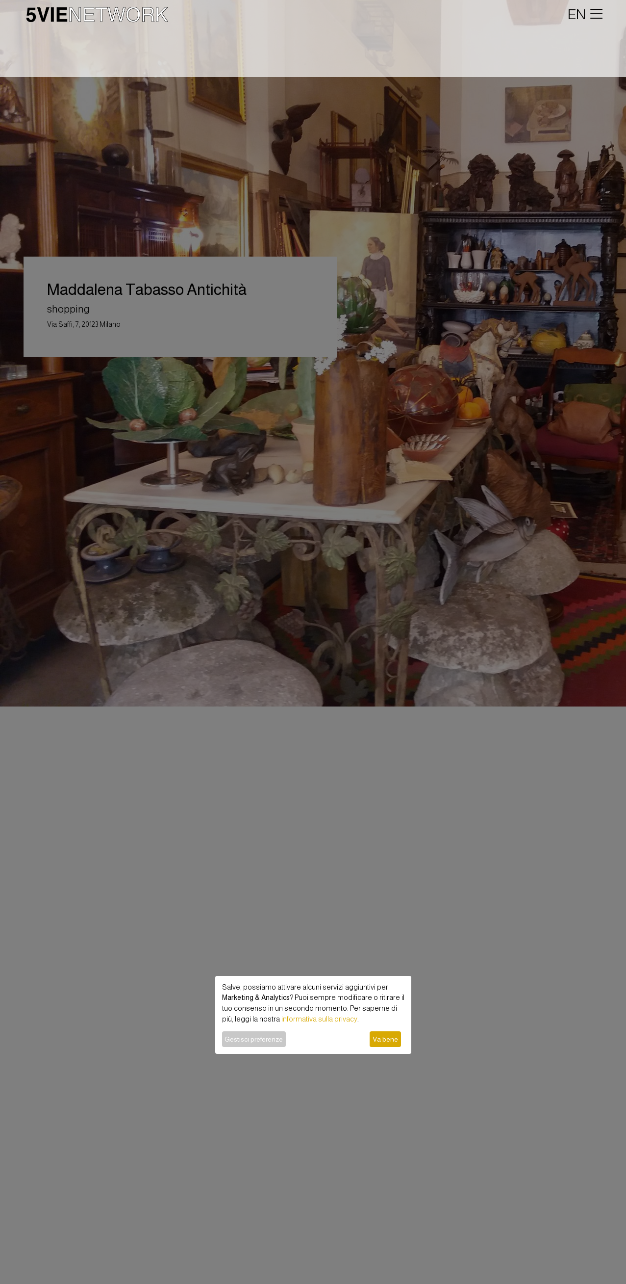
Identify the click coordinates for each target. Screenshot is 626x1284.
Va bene (385, 1039)
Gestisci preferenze (254, 1039)
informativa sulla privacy (319, 1019)
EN (577, 14)
